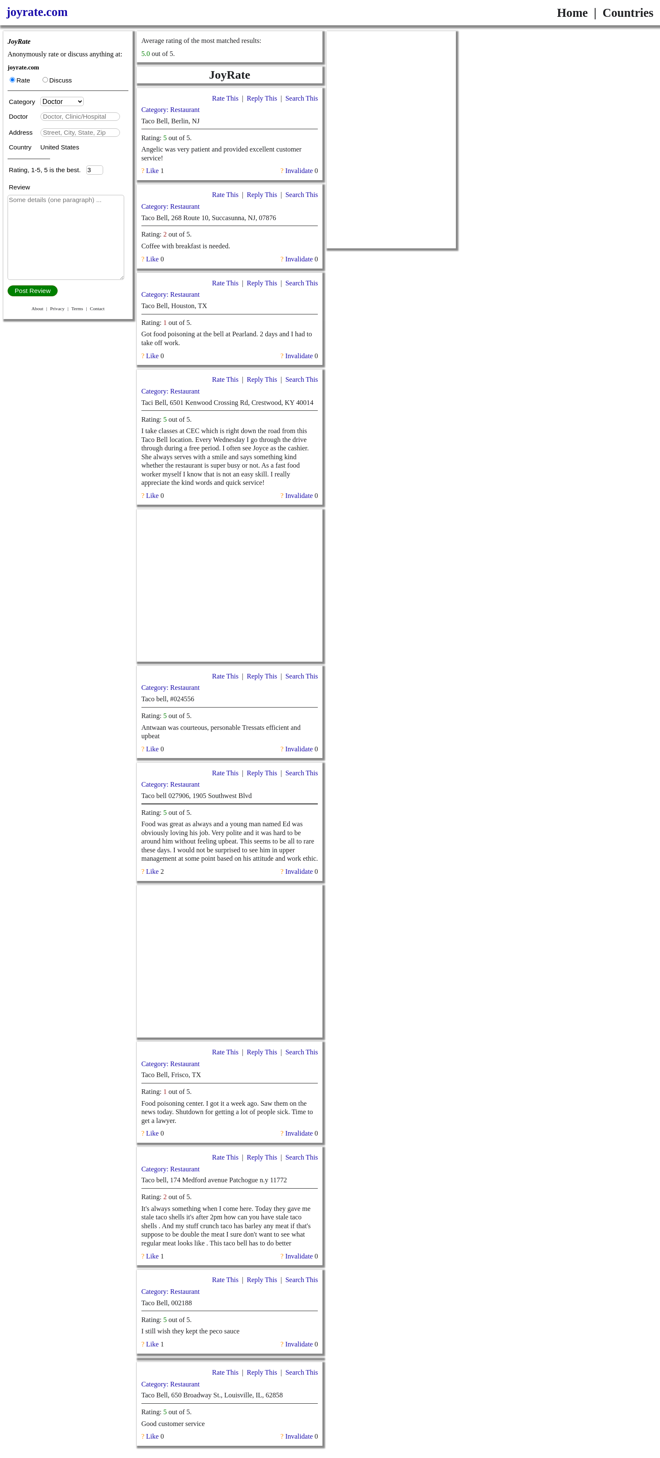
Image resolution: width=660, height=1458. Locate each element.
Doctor (19, 116)
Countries (627, 12)
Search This (301, 98)
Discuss (57, 80)
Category (24, 101)
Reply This (262, 98)
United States (59, 147)
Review (19, 187)
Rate (20, 80)
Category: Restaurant (170, 110)
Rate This (225, 98)
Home (572, 12)
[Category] (62, 101)
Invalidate (299, 171)
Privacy (57, 308)
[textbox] (80, 116)
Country (21, 147)
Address (22, 132)
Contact (97, 308)
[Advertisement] (229, 585)
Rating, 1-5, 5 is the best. (47, 169)
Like (152, 171)
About (37, 308)
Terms (77, 308)
